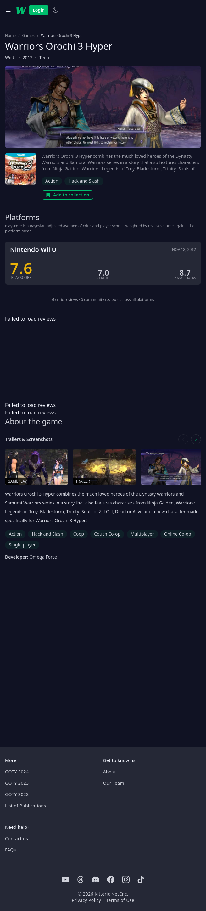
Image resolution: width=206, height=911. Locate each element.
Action (51, 181)
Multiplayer (142, 534)
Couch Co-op (107, 534)
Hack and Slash (83, 181)
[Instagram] (126, 879)
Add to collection (67, 195)
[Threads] (80, 879)
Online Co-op (177, 534)
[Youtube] (65, 879)
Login (39, 10)
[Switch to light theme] (55, 10)
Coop (78, 534)
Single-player (22, 545)
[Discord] (95, 879)
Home (10, 35)
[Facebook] (110, 879)
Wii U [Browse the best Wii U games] (10, 57)
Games (28, 35)
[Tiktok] (141, 879)
